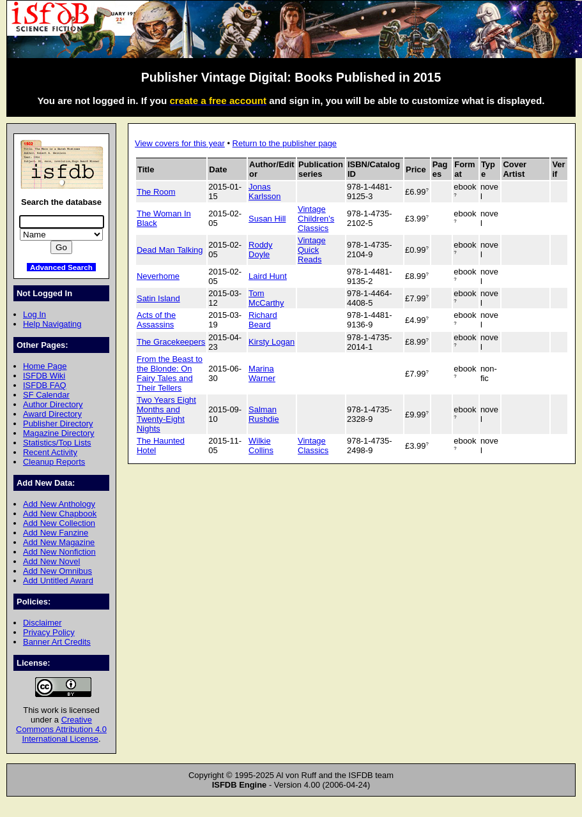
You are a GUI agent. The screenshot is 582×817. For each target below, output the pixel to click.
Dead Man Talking (170, 250)
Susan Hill (267, 218)
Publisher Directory (58, 423)
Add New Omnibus (57, 571)
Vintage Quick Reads (312, 250)
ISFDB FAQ (44, 385)
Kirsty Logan (272, 342)
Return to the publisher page (285, 143)
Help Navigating (52, 324)
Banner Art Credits (57, 642)
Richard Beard (263, 319)
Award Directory (52, 414)
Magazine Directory (59, 433)
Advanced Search (61, 267)
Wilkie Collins (261, 445)
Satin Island (158, 298)
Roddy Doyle (260, 249)
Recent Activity (50, 452)
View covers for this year (180, 143)
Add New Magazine (59, 542)
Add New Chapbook (59, 513)
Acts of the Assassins (156, 319)
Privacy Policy (49, 632)
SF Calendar (46, 395)
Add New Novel (51, 561)
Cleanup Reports (54, 462)
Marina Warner (262, 373)
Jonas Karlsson (264, 191)
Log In (34, 314)
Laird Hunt (268, 276)
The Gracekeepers (171, 342)
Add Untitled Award (58, 580)
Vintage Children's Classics (316, 218)
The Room (156, 192)
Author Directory (53, 404)
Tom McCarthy (266, 298)
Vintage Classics (313, 445)
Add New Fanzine (55, 532)
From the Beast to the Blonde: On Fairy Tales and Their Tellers (170, 373)
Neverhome (158, 276)
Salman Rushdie (264, 414)
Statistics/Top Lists (57, 442)
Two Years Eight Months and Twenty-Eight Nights (166, 414)
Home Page (44, 366)
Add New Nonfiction (59, 552)
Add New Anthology (59, 504)
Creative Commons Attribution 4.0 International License (61, 729)
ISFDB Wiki (44, 375)
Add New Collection (59, 523)
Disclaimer (42, 622)
